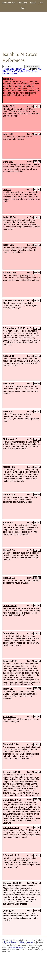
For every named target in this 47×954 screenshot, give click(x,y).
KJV (4, 71)
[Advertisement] (23, 31)
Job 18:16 (8, 134)
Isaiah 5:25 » (21, 69)
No (39, 106)
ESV (28, 71)
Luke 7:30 (8, 411)
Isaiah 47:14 (9, 217)
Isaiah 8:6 (8, 689)
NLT (8, 71)
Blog (22, 8)
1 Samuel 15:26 (11, 827)
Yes (35, 106)
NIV (39, 69)
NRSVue (21, 71)
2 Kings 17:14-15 (11, 772)
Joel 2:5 (7, 189)
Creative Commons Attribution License (18, 942)
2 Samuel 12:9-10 (12, 800)
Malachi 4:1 (9, 467)
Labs (41, 3)
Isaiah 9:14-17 (10, 661)
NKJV (14, 71)
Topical (33, 3)
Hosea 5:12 (9, 578)
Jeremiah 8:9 (10, 605)
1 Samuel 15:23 (11, 855)
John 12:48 (9, 910)
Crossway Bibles (16, 948)
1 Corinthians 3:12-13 (14, 328)
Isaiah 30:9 (8, 245)
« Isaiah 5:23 (8, 69)
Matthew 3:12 (10, 439)
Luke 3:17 (8, 162)
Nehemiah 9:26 (11, 744)
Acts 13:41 (8, 356)
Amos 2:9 (8, 522)
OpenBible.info (8, 3)
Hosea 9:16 (9, 550)
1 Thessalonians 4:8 (13, 300)
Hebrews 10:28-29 (12, 883)
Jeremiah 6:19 (10, 633)
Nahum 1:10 (9, 494)
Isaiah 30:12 (9, 106)
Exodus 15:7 (9, 272)
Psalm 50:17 (9, 716)
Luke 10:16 (8, 383)
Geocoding (22, 3)
